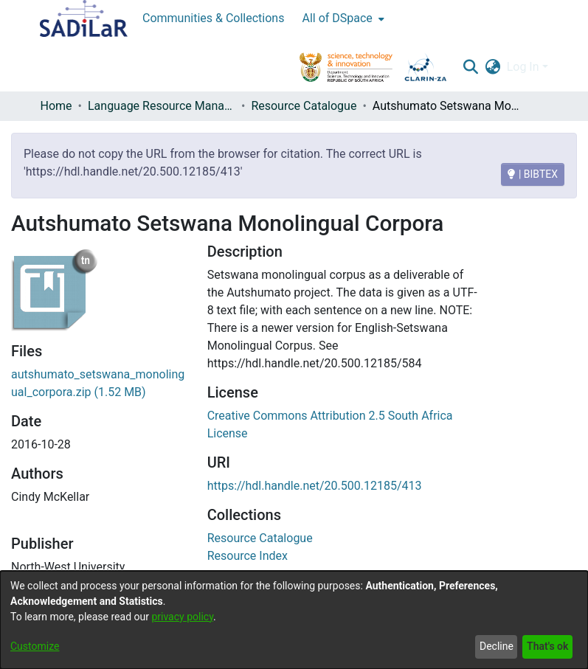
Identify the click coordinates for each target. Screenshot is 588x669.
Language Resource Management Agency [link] (161, 106)
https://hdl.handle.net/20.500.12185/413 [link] (314, 486)
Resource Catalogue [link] (303, 106)
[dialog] (294, 620)
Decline (496, 646)
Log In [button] (524, 67)
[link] (260, 538)
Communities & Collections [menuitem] (213, 18)
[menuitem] (341, 18)
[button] (471, 67)
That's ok (547, 646)
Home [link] (56, 106)
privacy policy (182, 617)
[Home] (84, 18)
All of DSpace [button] (337, 18)
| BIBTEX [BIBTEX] (533, 174)
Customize (34, 646)
